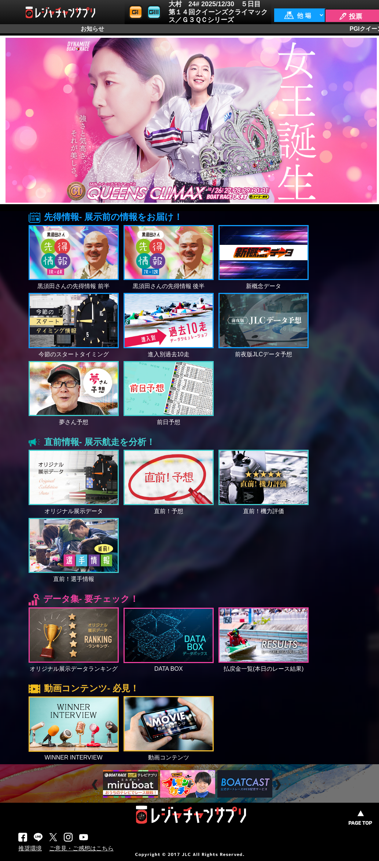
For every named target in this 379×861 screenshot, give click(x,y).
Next (278, 785)
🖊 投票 (350, 16)
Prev (95, 785)
